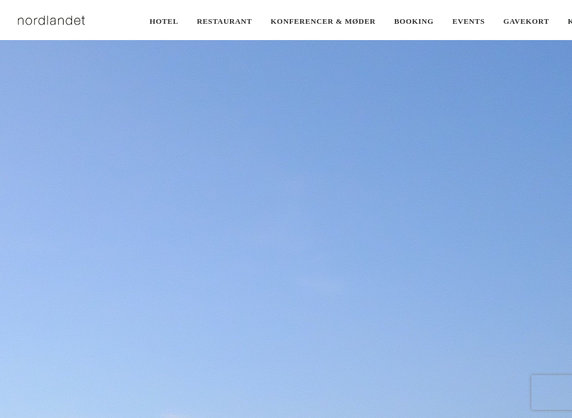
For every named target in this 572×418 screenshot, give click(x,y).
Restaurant (224, 21)
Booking (414, 21)
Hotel (164, 21)
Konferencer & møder (323, 21)
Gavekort (526, 21)
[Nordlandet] (51, 20)
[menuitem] (164, 21)
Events (468, 21)
